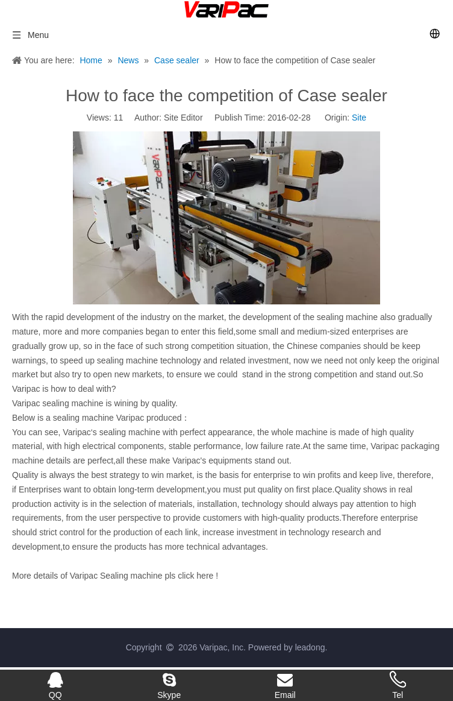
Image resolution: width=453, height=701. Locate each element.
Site (359, 117)
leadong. (311, 647)
